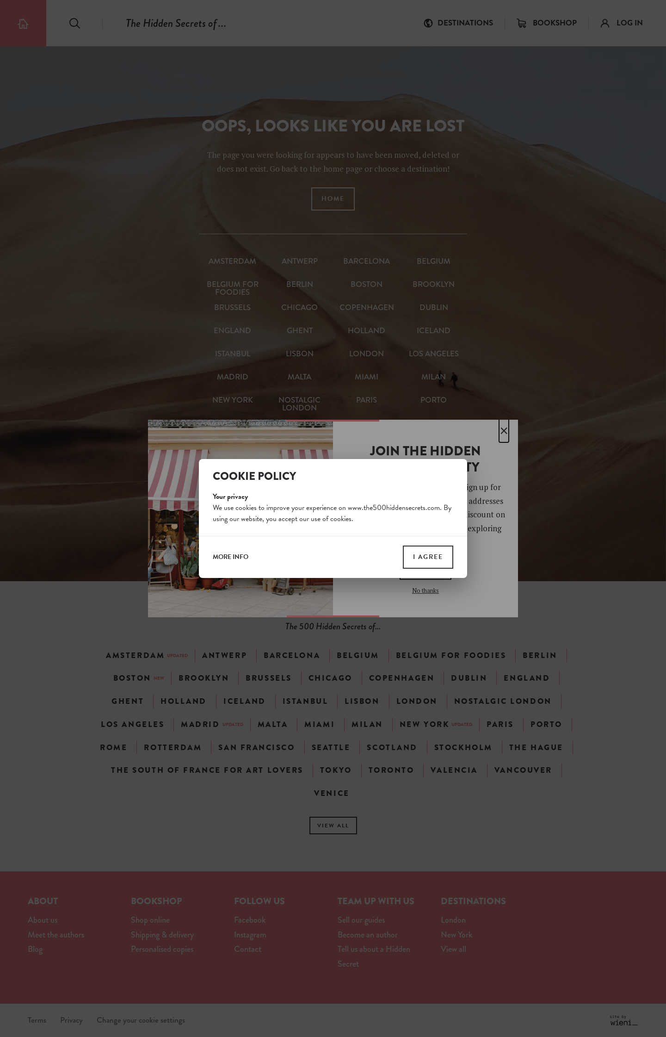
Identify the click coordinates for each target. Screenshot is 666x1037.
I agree (428, 557)
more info (230, 557)
